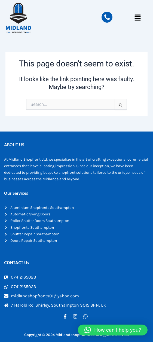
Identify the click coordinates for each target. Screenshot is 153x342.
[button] (137, 18)
